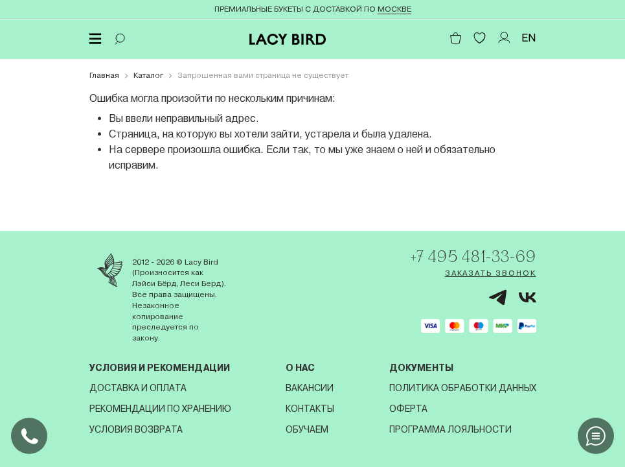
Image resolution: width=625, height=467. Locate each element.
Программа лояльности (450, 429)
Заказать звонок (490, 273)
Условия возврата (136, 429)
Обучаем (307, 429)
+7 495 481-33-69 (473, 256)
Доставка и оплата (138, 388)
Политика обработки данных (462, 388)
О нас (300, 368)
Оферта (408, 408)
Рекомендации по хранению (160, 408)
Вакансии (310, 388)
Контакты (310, 408)
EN (528, 38)
